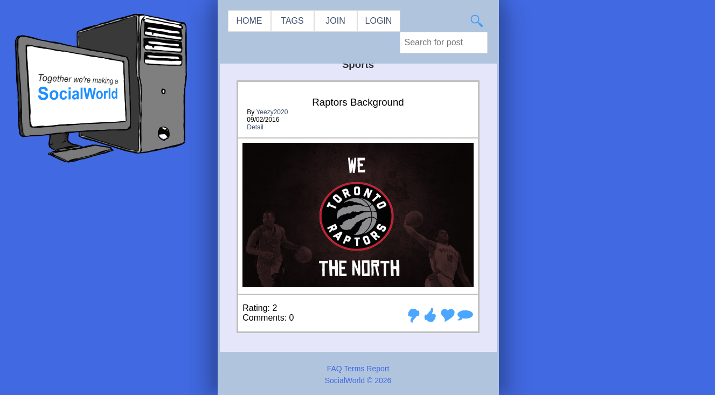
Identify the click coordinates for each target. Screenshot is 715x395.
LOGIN (378, 20)
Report (377, 368)
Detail (255, 127)
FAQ (334, 368)
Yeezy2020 (272, 112)
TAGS (292, 20)
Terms (354, 368)
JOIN (335, 20)
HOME (249, 20)
